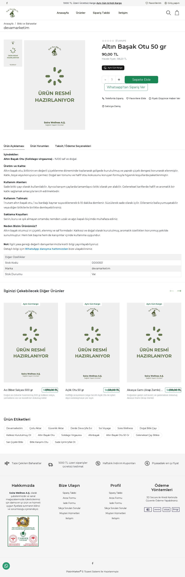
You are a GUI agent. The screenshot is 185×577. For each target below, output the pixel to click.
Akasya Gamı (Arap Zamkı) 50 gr (145, 390)
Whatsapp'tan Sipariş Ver (126, 87)
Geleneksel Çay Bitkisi (147, 435)
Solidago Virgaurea (71, 435)
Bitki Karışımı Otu (39, 442)
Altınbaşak (93, 435)
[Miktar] (112, 79)
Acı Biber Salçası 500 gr (18, 390)
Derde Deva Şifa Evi (81, 428)
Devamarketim (14, 428)
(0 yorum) (120, 41)
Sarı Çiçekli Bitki (14, 442)
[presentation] (172, 291)
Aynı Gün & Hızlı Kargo (109, 3)
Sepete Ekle (141, 79)
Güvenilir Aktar (56, 428)
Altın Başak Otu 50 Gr (117, 435)
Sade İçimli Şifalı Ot (65, 442)
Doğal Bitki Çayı (148, 428)
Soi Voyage (105, 428)
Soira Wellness (125, 428)
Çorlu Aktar (35, 428)
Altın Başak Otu (46, 435)
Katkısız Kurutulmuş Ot (18, 435)
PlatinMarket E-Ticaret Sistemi (83, 571)
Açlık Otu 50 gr (74, 390)
